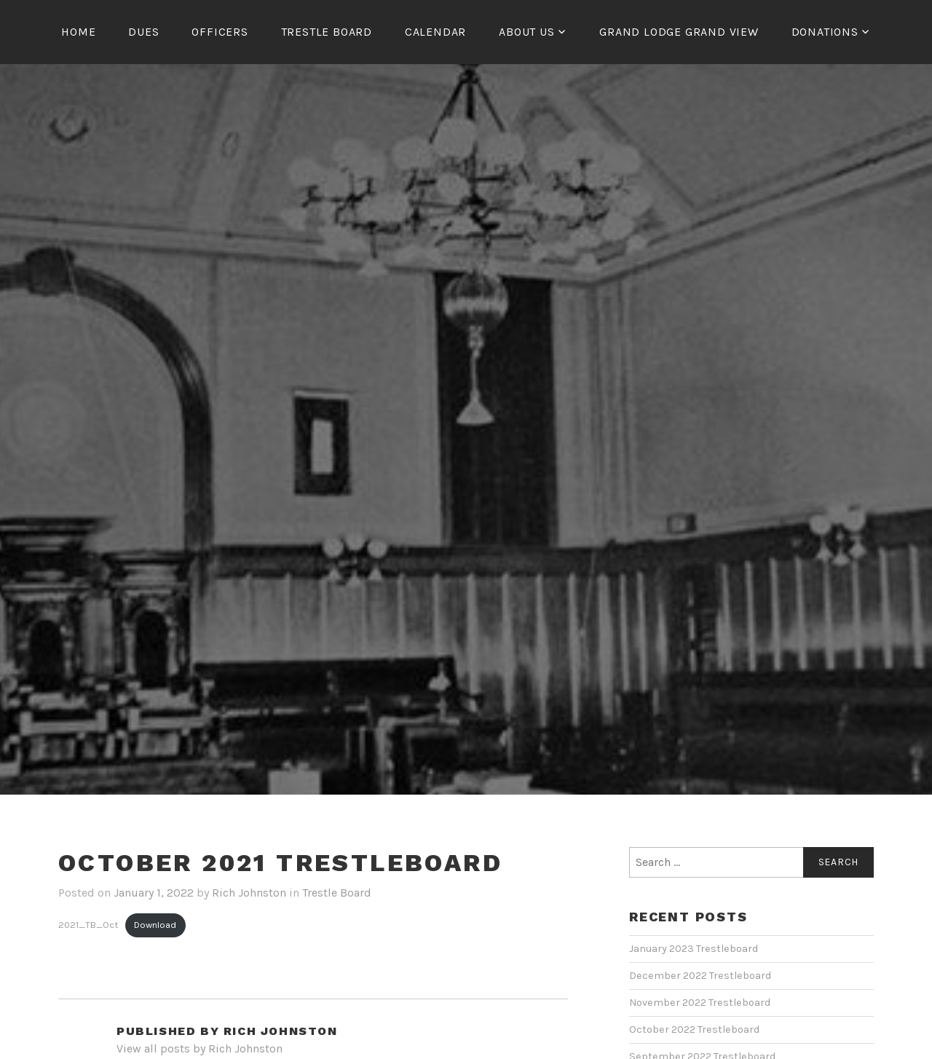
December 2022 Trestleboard (700, 975)
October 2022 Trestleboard (694, 1029)
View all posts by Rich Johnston (199, 1048)
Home (78, 32)
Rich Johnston (249, 892)
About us (526, 32)
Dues (143, 32)
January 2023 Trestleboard (693, 948)
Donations (824, 32)
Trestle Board (326, 32)
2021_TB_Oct (88, 924)
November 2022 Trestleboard (699, 1002)
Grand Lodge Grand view (679, 32)
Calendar (435, 32)
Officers (219, 32)
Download (155, 924)
